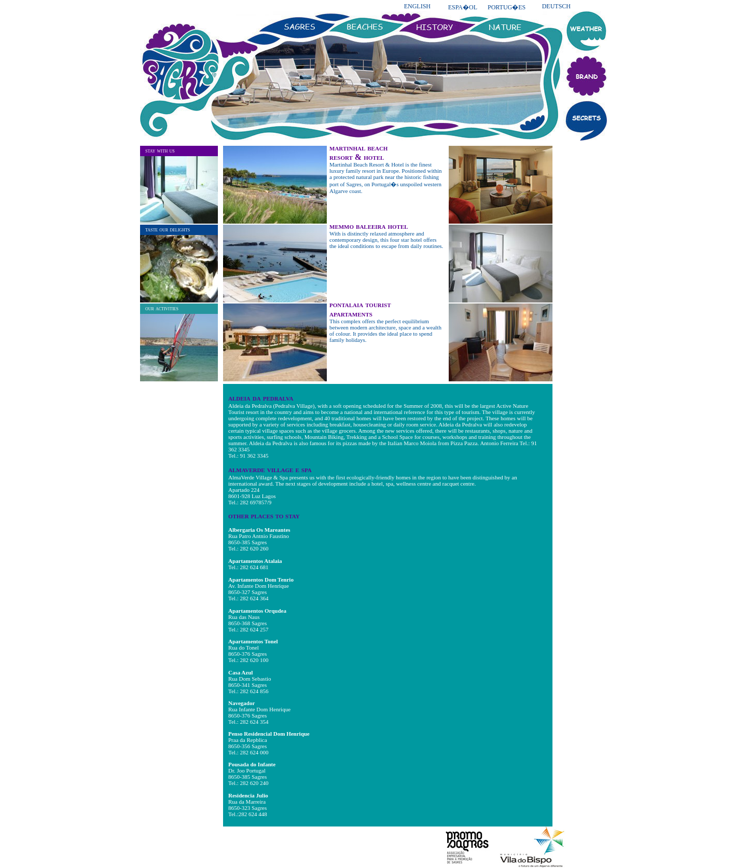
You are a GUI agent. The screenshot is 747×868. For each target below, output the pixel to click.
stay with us (160, 150)
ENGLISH (417, 6)
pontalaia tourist (360, 304)
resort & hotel (356, 157)
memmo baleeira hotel (368, 226)
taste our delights (167, 229)
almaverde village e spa (270, 469)
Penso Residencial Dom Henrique (269, 734)
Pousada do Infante (251, 764)
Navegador (241, 703)
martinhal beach (358, 147)
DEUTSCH (556, 6)
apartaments (350, 313)
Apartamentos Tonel (253, 641)
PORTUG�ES (506, 7)
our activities (161, 308)
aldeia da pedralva (260, 397)
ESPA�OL (462, 7)
